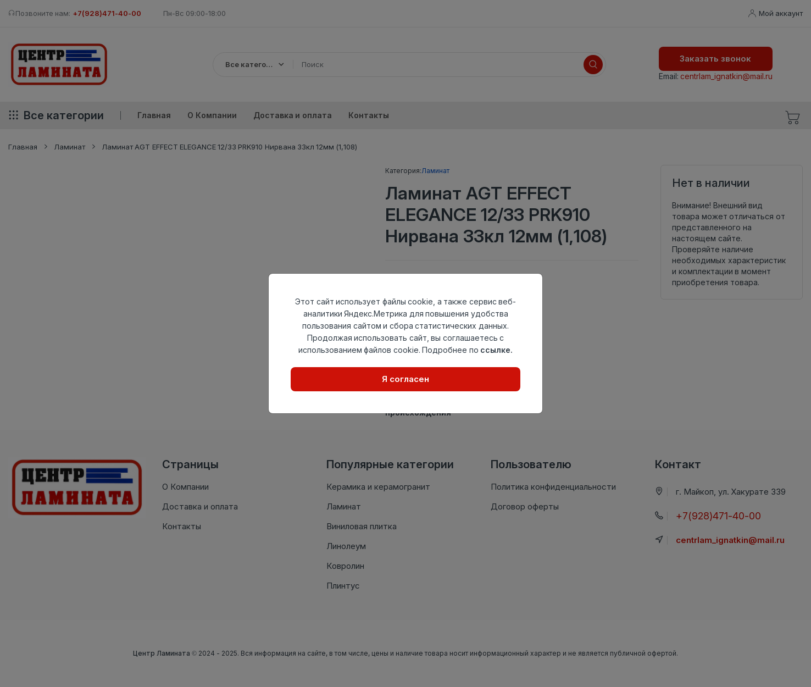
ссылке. (496, 349)
